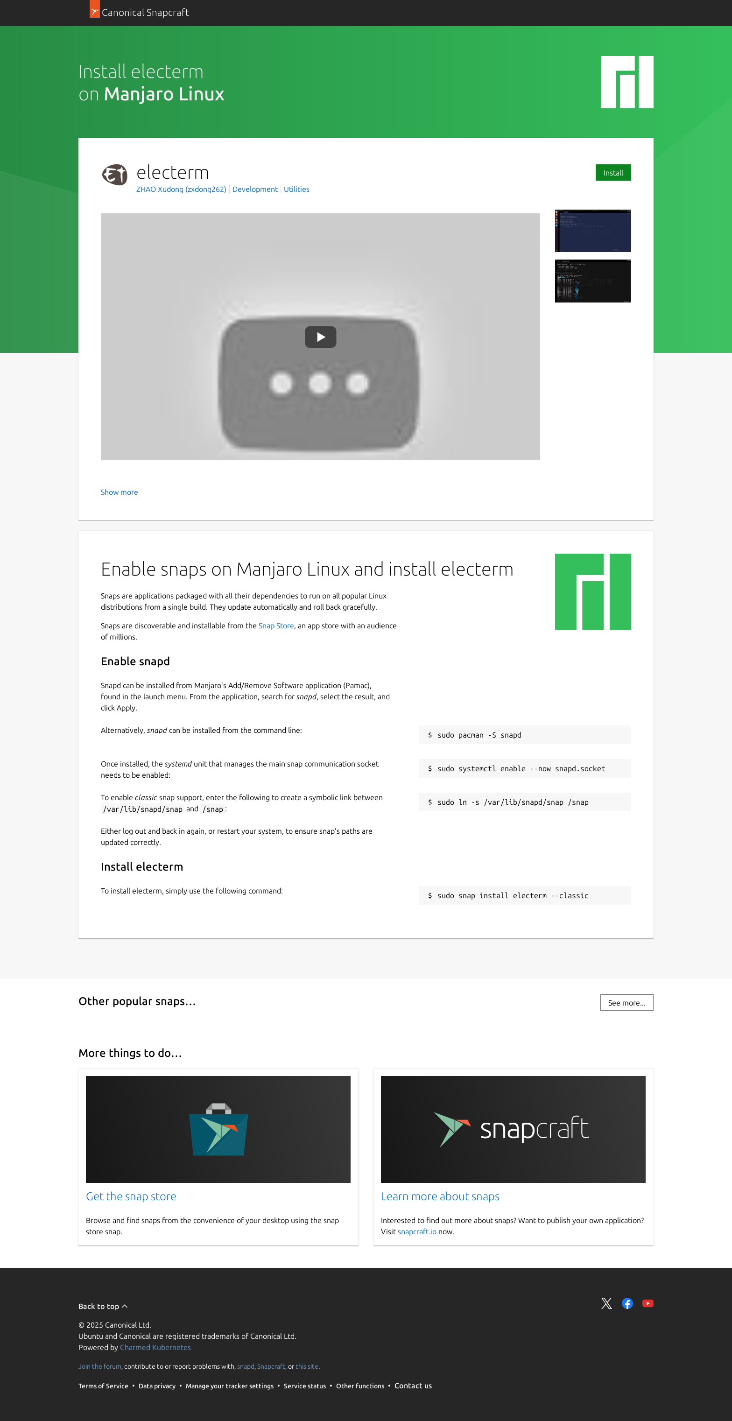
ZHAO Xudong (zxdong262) (182, 189)
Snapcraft (271, 1366)
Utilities (297, 189)
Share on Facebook (627, 1303)
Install (613, 173)
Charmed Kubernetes (155, 1347)
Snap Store (276, 625)
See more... (627, 1003)
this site (307, 1366)
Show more (119, 492)
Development (255, 189)
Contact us (413, 1385)
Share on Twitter (606, 1303)
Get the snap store (131, 1196)
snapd (245, 1366)
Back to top (103, 1306)
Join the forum (99, 1366)
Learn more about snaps (440, 1196)
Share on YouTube (648, 1303)
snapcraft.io (417, 1231)
